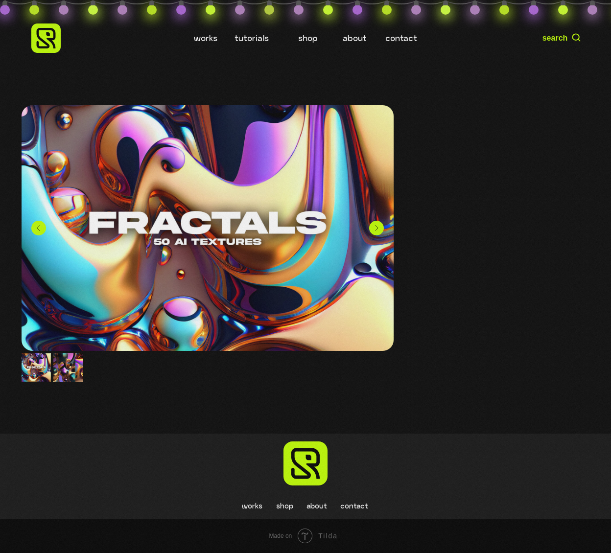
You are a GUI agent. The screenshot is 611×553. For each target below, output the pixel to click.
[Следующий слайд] (376, 228)
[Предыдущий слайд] (38, 228)
